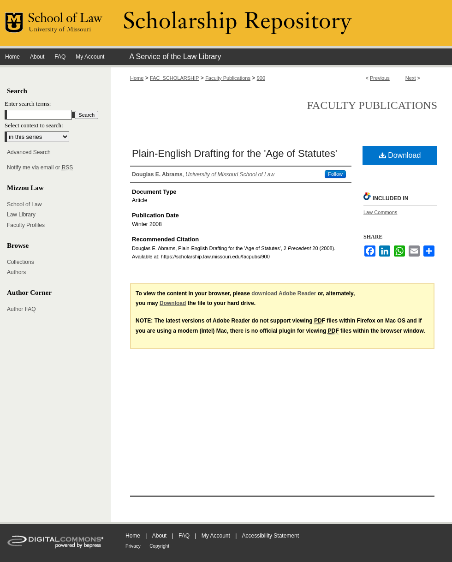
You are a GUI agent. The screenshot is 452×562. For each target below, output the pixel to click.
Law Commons (380, 212)
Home (136, 78)
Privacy (133, 546)
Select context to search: (34, 125)
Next (410, 78)
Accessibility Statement (270, 535)
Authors (16, 272)
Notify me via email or (40, 167)
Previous (380, 78)
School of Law (24, 204)
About (159, 535)
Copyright (159, 546)
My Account (216, 535)
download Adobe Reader (283, 293)
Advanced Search (29, 152)
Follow (335, 174)
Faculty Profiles (26, 225)
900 (261, 78)
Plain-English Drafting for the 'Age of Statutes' (234, 153)
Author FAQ (21, 309)
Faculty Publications (227, 78)
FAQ (184, 535)
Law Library (21, 214)
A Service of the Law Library (175, 56)
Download (400, 155)
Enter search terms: (28, 103)
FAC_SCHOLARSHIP (174, 78)
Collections (20, 262)
